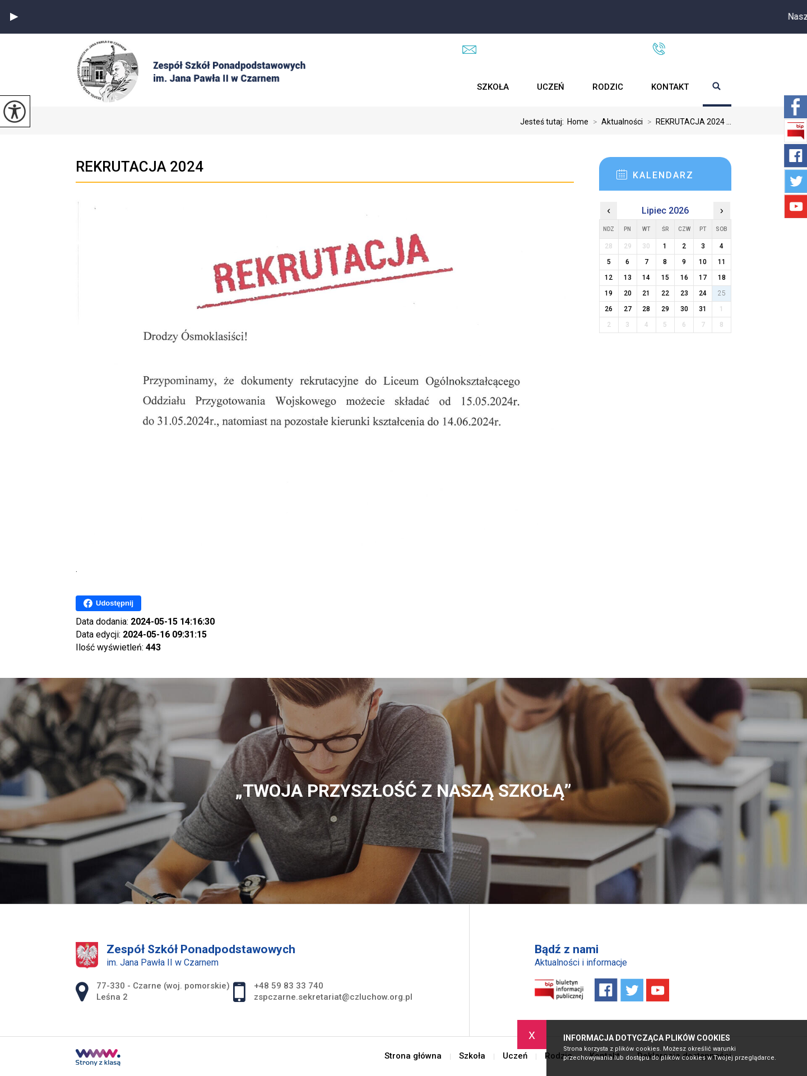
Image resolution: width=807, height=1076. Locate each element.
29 (665, 309)
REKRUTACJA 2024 (139, 166)
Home (577, 122)
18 (722, 277)
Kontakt (670, 87)
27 (628, 309)
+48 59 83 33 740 (691, 49)
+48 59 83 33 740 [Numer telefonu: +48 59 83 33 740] (288, 986)
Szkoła (493, 87)
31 (703, 309)
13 (628, 277)
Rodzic (607, 87)
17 (703, 277)
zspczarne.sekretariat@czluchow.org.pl (546, 49)
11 (722, 262)
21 (646, 293)
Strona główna (449, 87)
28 (646, 309)
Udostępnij (108, 603)
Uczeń (550, 87)
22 (665, 293)
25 (722, 293)
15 (665, 277)
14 (646, 277)
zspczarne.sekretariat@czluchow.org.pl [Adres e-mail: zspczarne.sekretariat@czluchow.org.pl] (333, 997)
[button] (14, 17)
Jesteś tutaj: (543, 122)
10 (703, 262)
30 (684, 309)
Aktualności (615, 122)
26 (609, 309)
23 (684, 293)
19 (609, 293)
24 (703, 293)
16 (684, 277)
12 (609, 277)
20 (628, 293)
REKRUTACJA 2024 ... (687, 122)
